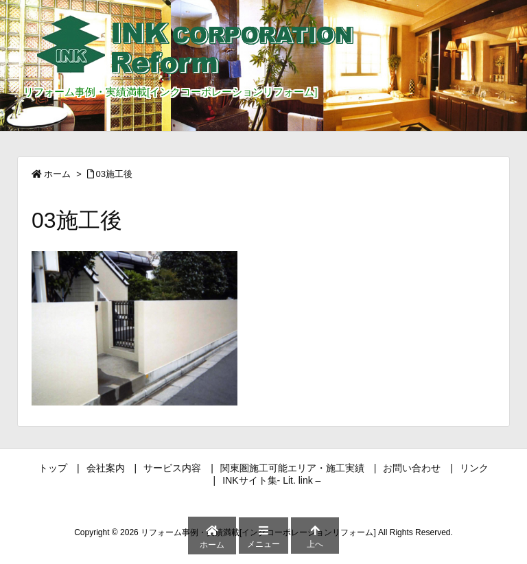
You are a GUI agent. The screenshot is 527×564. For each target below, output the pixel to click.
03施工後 (114, 174)
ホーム (57, 174)
